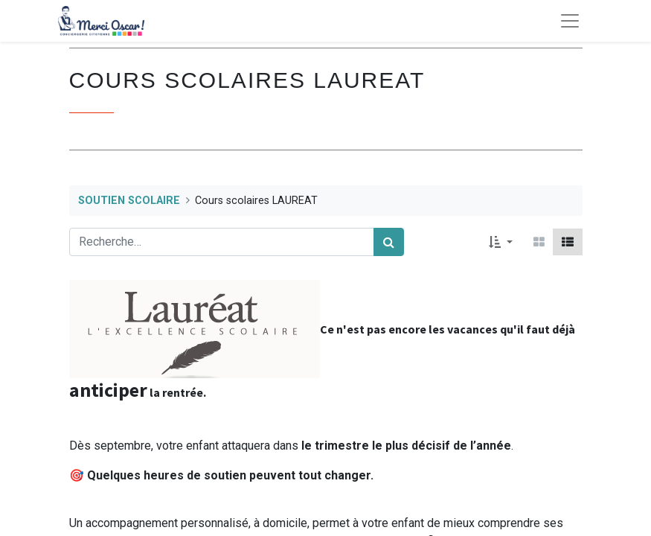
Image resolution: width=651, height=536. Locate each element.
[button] (500, 242)
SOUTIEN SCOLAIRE (129, 200)
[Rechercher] (388, 242)
